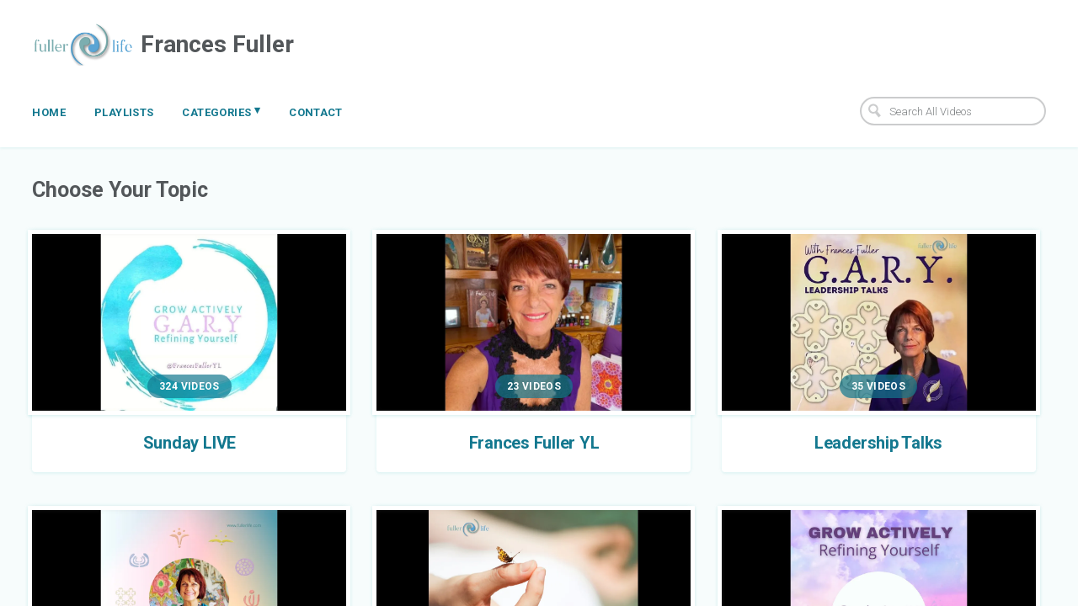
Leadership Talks (878, 443)
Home (49, 112)
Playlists (124, 112)
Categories (221, 111)
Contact (316, 112)
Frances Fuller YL (534, 443)
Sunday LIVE (189, 443)
